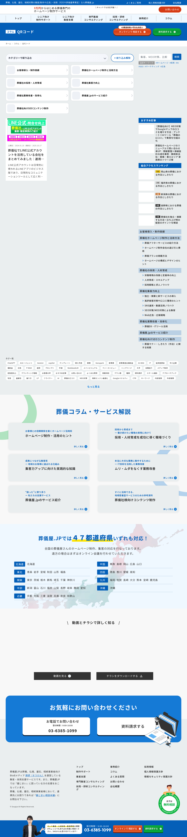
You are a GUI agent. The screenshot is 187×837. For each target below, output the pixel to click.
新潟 (29, 588)
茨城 (36, 580)
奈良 (63, 596)
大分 (132, 580)
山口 (139, 564)
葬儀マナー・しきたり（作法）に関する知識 (161, 345)
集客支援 (81, 781)
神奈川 (71, 580)
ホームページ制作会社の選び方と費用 (161, 249)
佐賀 (119, 580)
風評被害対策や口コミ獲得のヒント (163, 300)
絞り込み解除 (123, 58)
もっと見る (93, 386)
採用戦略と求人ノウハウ (157, 284)
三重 (43, 596)
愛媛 (126, 572)
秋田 (49, 572)
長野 (63, 588)
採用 (173, 62)
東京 (29, 580)
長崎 (126, 580)
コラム (168, 18)
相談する (132, 30)
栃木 (43, 580)
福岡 (112, 580)
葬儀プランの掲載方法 (156, 255)
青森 (29, 572)
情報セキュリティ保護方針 (158, 781)
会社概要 (177, 2)
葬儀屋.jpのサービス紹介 (154, 332)
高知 (132, 572)
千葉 (63, 580)
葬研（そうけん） (34, 780)
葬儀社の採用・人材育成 (153, 270)
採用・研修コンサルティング (118, 18)
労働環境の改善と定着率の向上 (160, 275)
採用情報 (149, 771)
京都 (29, 596)
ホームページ (162, 62)
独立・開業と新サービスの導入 (160, 295)
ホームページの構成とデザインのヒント (161, 262)
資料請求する (165, 31)
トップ (18, 18)
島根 (119, 564)
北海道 (31, 564)
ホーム (8, 43)
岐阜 (69, 588)
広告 (163, 66)
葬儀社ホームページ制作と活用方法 (160, 238)
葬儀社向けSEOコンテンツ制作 (157, 339)
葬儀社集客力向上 (150, 291)
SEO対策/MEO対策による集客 (160, 310)
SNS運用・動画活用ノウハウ (159, 305)
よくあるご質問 (133, 2)
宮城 (43, 572)
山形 (56, 572)
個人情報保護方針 (157, 2)
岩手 (36, 572)
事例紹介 (143, 18)
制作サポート (83, 776)
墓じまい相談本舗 (45, 800)
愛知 (83, 588)
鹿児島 (154, 580)
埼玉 (56, 580)
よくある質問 (117, 781)
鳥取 (112, 564)
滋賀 (49, 596)
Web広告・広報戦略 (155, 315)
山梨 (56, 588)
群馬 (49, 580)
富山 (36, 588)
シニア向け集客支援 (68, 18)
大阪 (36, 596)
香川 (119, 572)
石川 (43, 588)
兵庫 (56, 596)
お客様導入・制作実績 (152, 231)
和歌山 (71, 596)
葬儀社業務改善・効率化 (153, 321)
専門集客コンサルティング (93, 18)
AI (178, 62)
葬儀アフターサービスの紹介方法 (161, 242)
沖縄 (112, 588)
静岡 (76, 588)
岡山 (126, 564)
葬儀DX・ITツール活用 (156, 326)
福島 (63, 572)
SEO (142, 66)
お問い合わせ (170, 9)
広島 (132, 564)
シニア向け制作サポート (43, 18)
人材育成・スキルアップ (157, 279)
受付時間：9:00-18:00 (88, 829)
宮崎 (146, 580)
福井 (49, 588)
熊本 (139, 580)
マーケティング (152, 66)
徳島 (112, 572)
